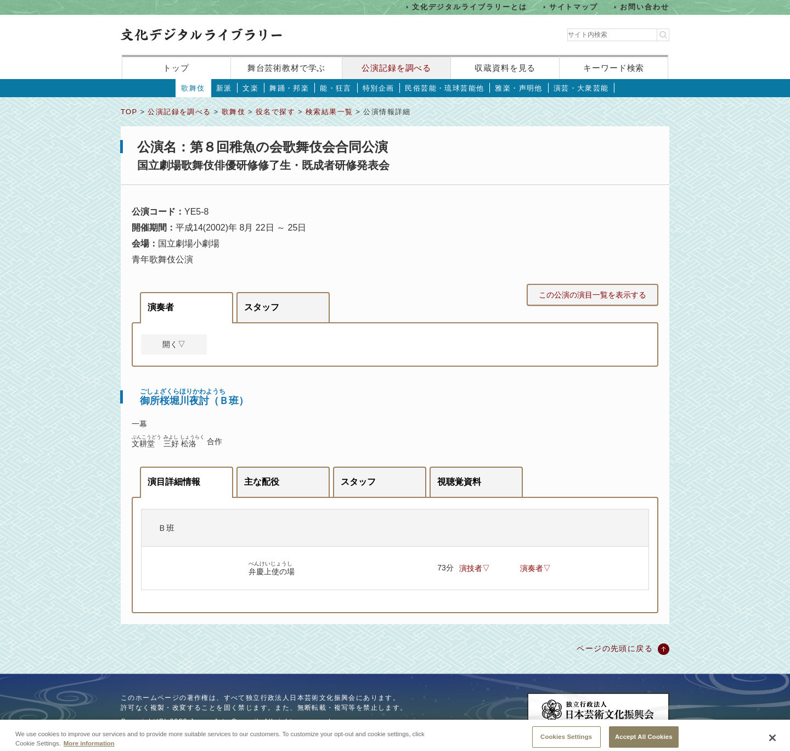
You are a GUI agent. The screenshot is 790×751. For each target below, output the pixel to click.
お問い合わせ (644, 7)
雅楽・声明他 (518, 88)
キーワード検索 (613, 67)
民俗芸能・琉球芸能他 (444, 88)
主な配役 (261, 481)
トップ (176, 67)
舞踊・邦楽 (289, 88)
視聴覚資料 (459, 481)
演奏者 (161, 307)
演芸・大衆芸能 (581, 88)
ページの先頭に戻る (615, 648)
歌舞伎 (193, 88)
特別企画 (378, 88)
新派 (224, 88)
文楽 (250, 88)
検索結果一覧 (329, 112)
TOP (129, 112)
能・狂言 (336, 88)
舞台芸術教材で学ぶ (286, 67)
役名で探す (275, 112)
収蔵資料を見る (505, 67)
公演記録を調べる (396, 67)
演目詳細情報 (174, 481)
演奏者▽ (535, 568)
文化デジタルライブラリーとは (469, 7)
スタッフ (261, 307)
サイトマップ (574, 7)
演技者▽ (474, 568)
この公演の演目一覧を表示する (592, 294)
